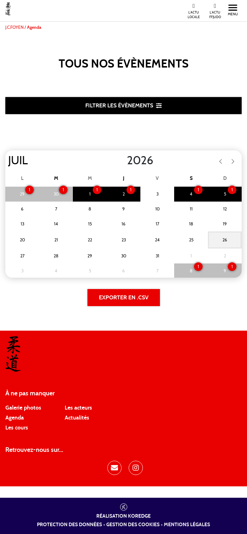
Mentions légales (187, 524)
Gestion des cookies (133, 524)
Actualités (77, 418)
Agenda (14, 418)
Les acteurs (78, 408)
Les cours (16, 428)
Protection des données (69, 524)
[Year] (121, 160)
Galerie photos (23, 408)
